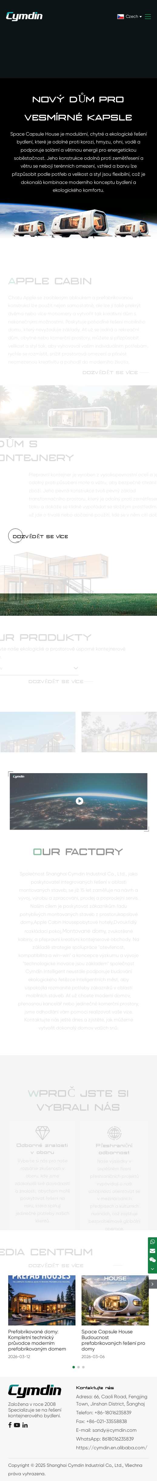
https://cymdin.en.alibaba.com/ (111, 1447)
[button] (73, 1367)
